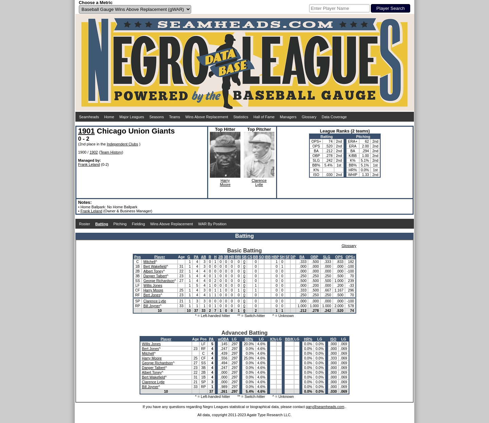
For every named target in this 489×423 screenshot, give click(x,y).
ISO (333, 339)
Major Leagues (132, 117)
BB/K (289, 339)
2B (220, 257)
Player (159, 257)
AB (203, 257)
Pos (137, 257)
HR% (308, 339)
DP (293, 257)
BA (302, 257)
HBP (275, 257)
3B (226, 257)
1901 (86, 131)
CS (249, 257)
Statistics (240, 117)
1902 (94, 152)
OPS (339, 257)
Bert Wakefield (154, 266)
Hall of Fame (263, 117)
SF (287, 257)
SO (261, 257)
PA (196, 257)
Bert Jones (151, 295)
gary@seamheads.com (325, 407)
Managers (288, 117)
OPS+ (350, 257)
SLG (326, 257)
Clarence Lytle (154, 301)
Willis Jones (152, 285)
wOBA (223, 339)
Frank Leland (89, 164)
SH (282, 257)
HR (231, 257)
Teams (174, 117)
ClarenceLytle (259, 182)
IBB (268, 257)
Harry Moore (153, 290)
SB (244, 257)
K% (273, 339)
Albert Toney (153, 271)
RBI (238, 257)
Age (181, 257)
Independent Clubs (122, 144)
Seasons (156, 117)
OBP (314, 257)
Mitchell (149, 262)
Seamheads (89, 117)
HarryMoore (225, 182)
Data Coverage (334, 117)
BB (255, 257)
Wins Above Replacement (206, 117)
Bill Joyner (151, 306)
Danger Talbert (155, 276)
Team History (111, 152)
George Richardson (158, 281)
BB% (249, 339)
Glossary (309, 117)
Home (109, 117)
